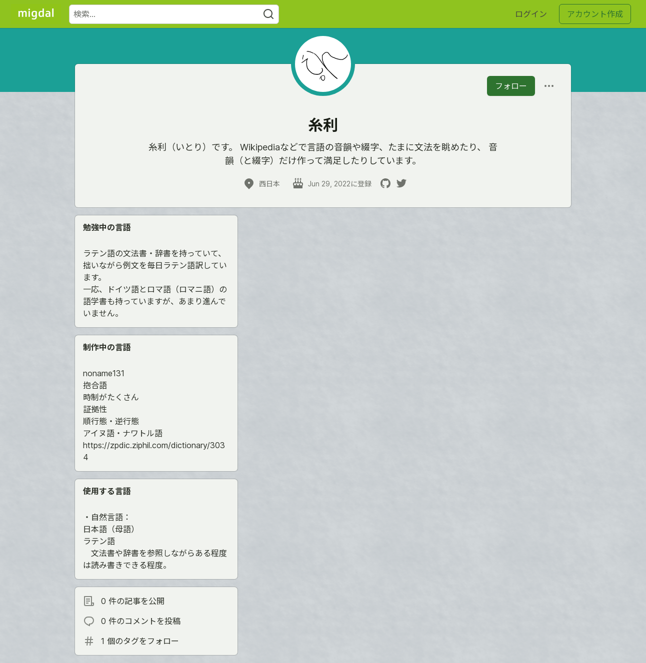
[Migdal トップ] (36, 14)
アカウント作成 (595, 14)
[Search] (268, 14)
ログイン (531, 14)
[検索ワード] (174, 14)
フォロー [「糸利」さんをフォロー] (511, 86)
